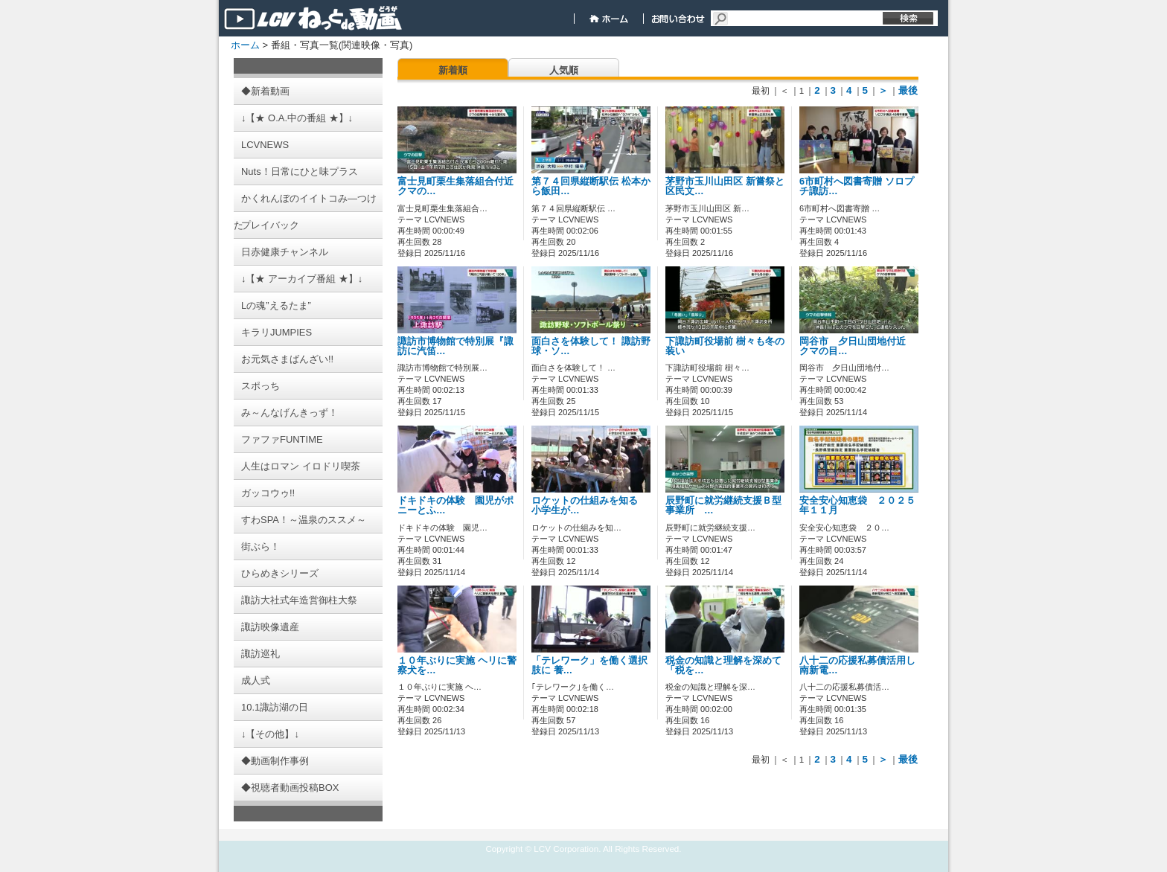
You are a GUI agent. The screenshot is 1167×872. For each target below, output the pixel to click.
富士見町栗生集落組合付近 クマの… (455, 186)
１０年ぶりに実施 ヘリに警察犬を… (457, 665)
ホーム (245, 45)
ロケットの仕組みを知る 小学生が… (589, 506)
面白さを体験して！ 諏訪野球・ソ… (590, 346)
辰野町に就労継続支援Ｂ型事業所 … (723, 506)
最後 (908, 90)
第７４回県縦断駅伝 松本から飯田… (590, 186)
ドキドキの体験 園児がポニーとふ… (455, 506)
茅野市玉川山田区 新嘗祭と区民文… (724, 186)
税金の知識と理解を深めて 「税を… (723, 665)
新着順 (452, 70)
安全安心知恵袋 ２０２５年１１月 (857, 506)
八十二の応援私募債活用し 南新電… (857, 665)
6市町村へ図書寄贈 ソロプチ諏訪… (856, 186)
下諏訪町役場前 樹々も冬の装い (724, 346)
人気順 (563, 70)
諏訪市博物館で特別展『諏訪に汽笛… (455, 346)
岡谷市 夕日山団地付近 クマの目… (857, 346)
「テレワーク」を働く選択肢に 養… (589, 665)
